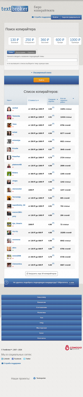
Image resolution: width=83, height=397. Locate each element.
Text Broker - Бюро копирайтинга (27, 9)
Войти (55, 17)
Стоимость (32, 100)
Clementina (17, 264)
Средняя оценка (51, 100)
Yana (14, 124)
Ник (8, 100)
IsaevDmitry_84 (18, 205)
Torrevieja (16, 197)
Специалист (29, 40)
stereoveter (17, 189)
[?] (53, 107)
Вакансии (41, 302)
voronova (16, 240)
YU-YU (15, 231)
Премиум (75, 40)
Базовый (14, 40)
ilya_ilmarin (17, 223)
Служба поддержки (41, 17)
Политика (41, 312)
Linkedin (5, 359)
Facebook (16, 359)
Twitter (26, 359)
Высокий (44, 40)
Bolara (15, 173)
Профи (60, 40)
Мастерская (41, 328)
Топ (41, 318)
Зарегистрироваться (71, 17)
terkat (14, 132)
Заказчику (41, 297)
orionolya (16, 140)
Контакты (42, 338)
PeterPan (16, 156)
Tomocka (16, 116)
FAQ (41, 323)
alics (14, 248)
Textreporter (41, 378)
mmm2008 (16, 256)
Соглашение (41, 307)
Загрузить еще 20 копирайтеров (41, 274)
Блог (42, 333)
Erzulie (15, 148)
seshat (15, 108)
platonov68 (17, 165)
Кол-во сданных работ (63, 100)
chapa (14, 181)
